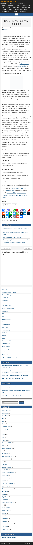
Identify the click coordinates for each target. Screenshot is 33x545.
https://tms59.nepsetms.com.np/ (16, 193)
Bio (3, 418)
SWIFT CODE (5, 510)
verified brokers (24, 64)
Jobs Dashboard (26, 7)
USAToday (5, 526)
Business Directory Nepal (21, 9)
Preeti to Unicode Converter (9, 357)
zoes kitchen (5, 529)
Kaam (30, 543)
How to (4, 445)
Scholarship (5, 499)
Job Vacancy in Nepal (8, 456)
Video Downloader (7, 346)
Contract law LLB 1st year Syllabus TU (13, 237)
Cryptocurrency (6, 426)
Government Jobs (7, 442)
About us (4, 289)
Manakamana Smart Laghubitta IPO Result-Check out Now (16, 391)
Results (4, 494)
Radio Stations (5, 11)
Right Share (16, 7)
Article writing (6, 410)
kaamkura (6, 28)
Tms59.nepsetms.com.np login (16, 22)
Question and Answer (8, 488)
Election (4, 432)
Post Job (4, 9)
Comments (6, 29)
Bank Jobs (5, 413)
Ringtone (4, 332)
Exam (3, 434)
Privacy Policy (6, 324)
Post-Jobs (4, 354)
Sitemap (4, 335)
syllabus (4, 513)
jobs (3, 316)
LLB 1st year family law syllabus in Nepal (14, 242)
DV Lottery (14, 11)
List (3, 461)
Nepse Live (5, 475)
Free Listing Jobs (6, 305)
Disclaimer (5, 300)
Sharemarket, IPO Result (8, 1)
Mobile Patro (5, 470)
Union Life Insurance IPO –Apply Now (12, 396)
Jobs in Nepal (5, 459)
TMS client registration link (18, 188)
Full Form (4, 440)
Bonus (8, 7)
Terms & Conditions (7, 341)
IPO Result (10, 5)
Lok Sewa (4, 464)
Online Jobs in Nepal (7, 483)
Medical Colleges (6, 467)
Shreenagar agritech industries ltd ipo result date (16, 239)
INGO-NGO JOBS (6, 448)
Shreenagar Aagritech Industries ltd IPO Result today (16, 370)
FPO (3, 437)
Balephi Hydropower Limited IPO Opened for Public (16, 387)
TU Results (5, 518)
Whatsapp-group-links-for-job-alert (11, 349)
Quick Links (23, 11)
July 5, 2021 (14, 28)
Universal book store (7, 524)
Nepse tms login (26, 5)
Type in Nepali (6, 343)
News (17, 5)
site (3, 505)
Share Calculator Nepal (8, 502)
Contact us (5, 297)
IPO (3, 7)
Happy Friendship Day (8, 308)
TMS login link (22, 66)
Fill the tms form (9, 190)
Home (3, 5)
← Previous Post (6, 248)
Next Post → (28, 248)
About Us (25, 543)
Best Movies (5, 415)
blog (3, 421)
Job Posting (5, 311)
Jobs (10, 9)
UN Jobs (4, 521)
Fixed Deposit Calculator (8, 303)
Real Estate (5, 491)
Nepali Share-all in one (8, 472)
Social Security (6, 507)
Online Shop (5, 486)
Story (3, 338)
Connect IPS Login (7, 295)
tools (3, 516)
